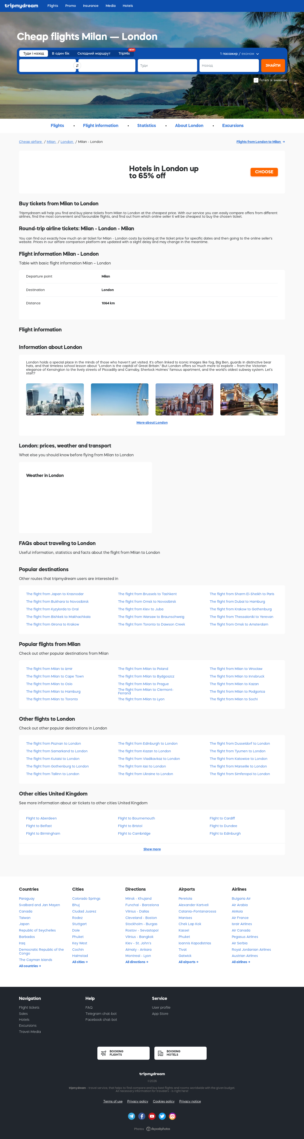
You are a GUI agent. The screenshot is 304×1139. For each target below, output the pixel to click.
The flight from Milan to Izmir (49, 668)
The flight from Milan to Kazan (234, 684)
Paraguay (26, 898)
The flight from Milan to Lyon (141, 699)
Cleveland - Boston (141, 917)
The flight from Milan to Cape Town (55, 676)
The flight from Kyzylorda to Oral (52, 609)
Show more (152, 849)
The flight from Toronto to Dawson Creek (151, 624)
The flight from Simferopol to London (240, 774)
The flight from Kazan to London (144, 751)
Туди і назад (33, 53)
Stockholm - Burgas (141, 924)
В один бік (60, 53)
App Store (160, 1013)
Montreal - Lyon (138, 955)
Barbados (27, 936)
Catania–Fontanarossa (197, 911)
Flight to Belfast (39, 826)
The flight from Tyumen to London (238, 751)
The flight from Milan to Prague (143, 684)
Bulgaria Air (241, 898)
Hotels (24, 1019)
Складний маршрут (93, 53)
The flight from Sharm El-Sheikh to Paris (242, 594)
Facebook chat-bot (101, 1019)
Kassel (184, 930)
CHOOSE (264, 172)
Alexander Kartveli (194, 905)
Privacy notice (190, 1101)
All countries (29, 966)
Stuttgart (79, 924)
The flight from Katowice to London (238, 758)
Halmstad (80, 955)
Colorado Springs (86, 898)
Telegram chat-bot (101, 1013)
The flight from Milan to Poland (143, 668)
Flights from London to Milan (259, 141)
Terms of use (113, 1101)
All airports (187, 962)
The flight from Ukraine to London (145, 774)
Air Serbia (239, 943)
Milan (52, 141)
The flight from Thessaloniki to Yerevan (241, 616)
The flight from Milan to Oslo (49, 684)
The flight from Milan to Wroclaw (236, 668)
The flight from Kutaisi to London (53, 758)
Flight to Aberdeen (41, 818)
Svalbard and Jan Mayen (39, 905)
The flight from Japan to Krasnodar (55, 594)
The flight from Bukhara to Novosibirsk (57, 601)
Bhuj (76, 905)
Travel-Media (30, 1031)
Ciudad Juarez (84, 911)
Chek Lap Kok (190, 924)
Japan (24, 924)
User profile (161, 1007)
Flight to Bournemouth (136, 818)
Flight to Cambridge (134, 833)
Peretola (185, 898)
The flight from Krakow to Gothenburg (241, 609)
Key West (79, 943)
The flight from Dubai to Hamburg (237, 601)
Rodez (77, 917)
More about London (152, 422)
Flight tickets (29, 1007)
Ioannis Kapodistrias (195, 943)
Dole (76, 930)
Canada (25, 911)
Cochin (78, 949)
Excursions (28, 1025)
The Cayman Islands (35, 959)
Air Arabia (240, 905)
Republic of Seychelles (37, 930)
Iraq (22, 943)
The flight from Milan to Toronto (52, 699)
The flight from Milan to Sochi (234, 699)
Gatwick (185, 955)
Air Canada (241, 930)
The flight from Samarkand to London (57, 751)
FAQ (89, 1007)
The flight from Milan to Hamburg (53, 691)
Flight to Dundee (223, 826)
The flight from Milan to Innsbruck (237, 676)
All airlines (240, 962)
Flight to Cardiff (222, 818)
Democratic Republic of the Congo (41, 951)
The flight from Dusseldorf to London (240, 743)
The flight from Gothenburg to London (57, 766)
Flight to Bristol (130, 826)
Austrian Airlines (245, 955)
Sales (23, 1013)
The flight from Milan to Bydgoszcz (146, 676)
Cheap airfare (31, 141)
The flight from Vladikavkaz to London (149, 758)
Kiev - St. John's (138, 943)
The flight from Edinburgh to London (148, 743)
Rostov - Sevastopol (141, 930)
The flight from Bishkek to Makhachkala (58, 616)
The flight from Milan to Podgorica (237, 691)
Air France (240, 917)
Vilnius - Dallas (137, 911)
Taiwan (25, 917)
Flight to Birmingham (43, 833)
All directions (135, 962)
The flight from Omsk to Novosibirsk (147, 601)
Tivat (183, 949)
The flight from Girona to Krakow (52, 624)
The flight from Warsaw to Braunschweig (151, 616)
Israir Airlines (242, 924)
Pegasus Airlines (245, 936)
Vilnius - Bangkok (139, 936)
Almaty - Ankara (138, 949)
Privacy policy (137, 1101)
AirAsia (237, 911)
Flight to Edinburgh (225, 833)
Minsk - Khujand (138, 898)
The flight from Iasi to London (142, 766)
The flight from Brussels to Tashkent (147, 594)
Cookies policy (164, 1101)
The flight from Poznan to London (53, 743)
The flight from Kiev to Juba (140, 609)
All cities (79, 962)
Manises (185, 917)
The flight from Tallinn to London (52, 774)
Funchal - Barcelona (142, 905)
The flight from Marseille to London (238, 766)
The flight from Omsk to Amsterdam (239, 624)
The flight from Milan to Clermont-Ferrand (146, 691)
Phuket (78, 936)
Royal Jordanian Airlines (251, 949)
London (67, 141)
